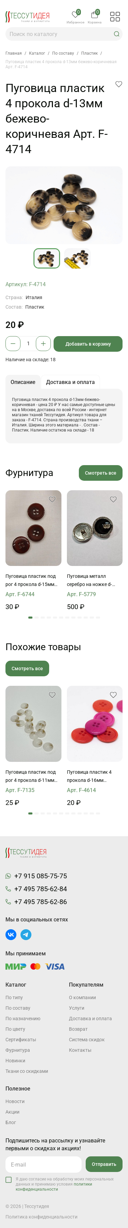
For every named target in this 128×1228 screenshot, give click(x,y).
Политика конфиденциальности (41, 1217)
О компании (82, 997)
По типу (14, 997)
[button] (117, 34)
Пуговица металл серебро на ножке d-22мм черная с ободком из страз (93, 580)
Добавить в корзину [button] (88, 344)
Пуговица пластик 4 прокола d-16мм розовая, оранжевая (90, 776)
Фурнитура (17, 1050)
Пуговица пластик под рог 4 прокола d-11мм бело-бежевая (30, 776)
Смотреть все (100, 473)
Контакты (80, 1050)
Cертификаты (20, 1039)
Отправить (104, 1164)
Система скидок (87, 1039)
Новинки (15, 1060)
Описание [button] (23, 382)
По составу (17, 1008)
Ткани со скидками (26, 1071)
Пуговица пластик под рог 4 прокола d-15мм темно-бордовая (30, 580)
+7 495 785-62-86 (40, 902)
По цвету (15, 1029)
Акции (12, 1112)
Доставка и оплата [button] (70, 382)
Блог (10, 1122)
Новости (15, 1101)
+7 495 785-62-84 (40, 889)
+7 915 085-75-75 (40, 876)
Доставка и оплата (90, 1018)
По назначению (22, 1018)
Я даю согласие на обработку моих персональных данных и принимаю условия (65, 1184)
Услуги (76, 1008)
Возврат (78, 1029)
